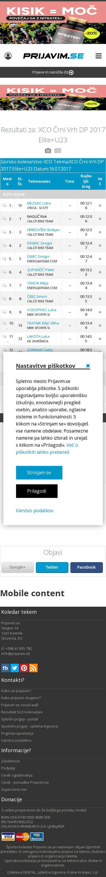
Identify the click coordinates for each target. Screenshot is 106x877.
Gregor (40, 243)
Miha (43, 323)
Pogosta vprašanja (17, 733)
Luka (39, 203)
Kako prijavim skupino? (21, 697)
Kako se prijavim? (16, 690)
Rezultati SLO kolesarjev (22, 711)
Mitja (37, 283)
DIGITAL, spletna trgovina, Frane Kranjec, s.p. (61, 872)
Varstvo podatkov (34, 511)
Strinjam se (39, 472)
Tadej (40, 349)
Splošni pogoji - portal (19, 719)
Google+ (17, 567)
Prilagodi (36, 491)
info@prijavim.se (15, 653)
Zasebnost (10, 761)
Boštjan (43, 229)
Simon (37, 296)
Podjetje (8, 768)
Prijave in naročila (53, 72)
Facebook (86, 567)
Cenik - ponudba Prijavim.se (25, 782)
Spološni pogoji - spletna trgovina (29, 726)
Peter (41, 269)
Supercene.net (14, 789)
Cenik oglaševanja (17, 775)
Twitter (52, 567)
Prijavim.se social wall (19, 704)
